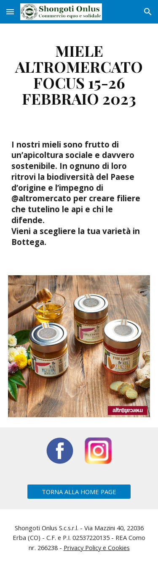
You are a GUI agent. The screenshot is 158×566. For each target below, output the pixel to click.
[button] (10, 11)
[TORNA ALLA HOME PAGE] (78, 492)
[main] (79, 75)
